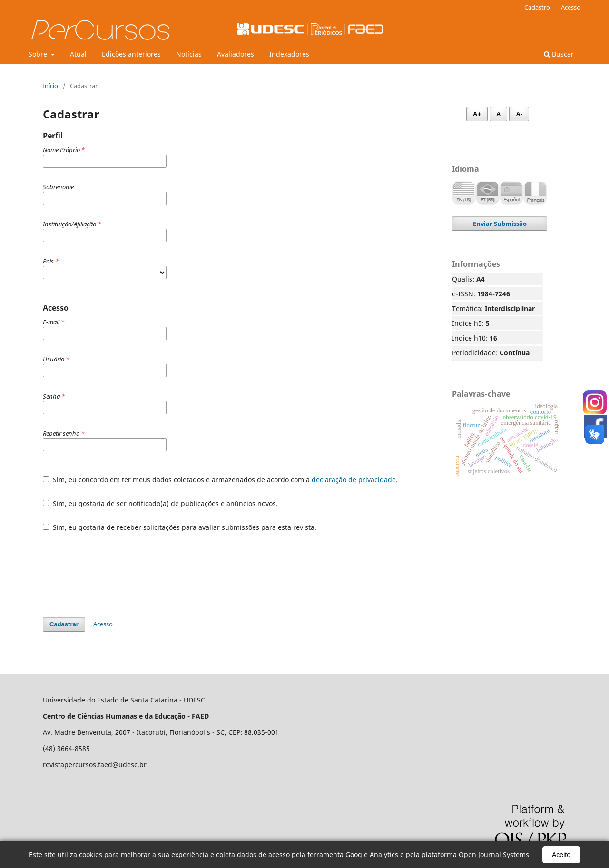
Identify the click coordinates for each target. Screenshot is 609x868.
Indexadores (289, 54)
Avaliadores (235, 54)
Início (50, 85)
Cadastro (537, 7)
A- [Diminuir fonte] (519, 113)
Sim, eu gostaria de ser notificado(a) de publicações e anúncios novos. (160, 503)
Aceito (561, 854)
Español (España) (511, 193)
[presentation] (115, 574)
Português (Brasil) (488, 193)
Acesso (570, 7)
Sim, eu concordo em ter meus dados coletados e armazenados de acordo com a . (220, 479)
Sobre (39, 54)
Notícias (189, 54)
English (464, 193)
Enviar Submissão (500, 223)
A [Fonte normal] (498, 113)
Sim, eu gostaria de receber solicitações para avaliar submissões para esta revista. (179, 527)
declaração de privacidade (354, 479)
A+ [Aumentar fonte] (477, 113)
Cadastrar (64, 624)
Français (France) (535, 193)
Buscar (559, 54)
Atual (78, 54)
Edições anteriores (131, 54)
